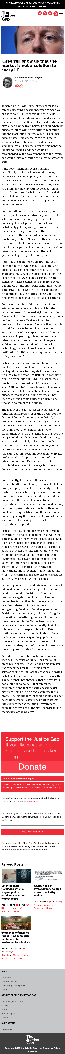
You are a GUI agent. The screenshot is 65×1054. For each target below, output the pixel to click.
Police (4, 1017)
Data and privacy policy (13, 985)
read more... (33, 801)
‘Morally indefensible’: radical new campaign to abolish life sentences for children (15, 937)
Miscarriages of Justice (13, 1001)
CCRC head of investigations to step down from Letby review (47, 890)
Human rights (8, 1013)
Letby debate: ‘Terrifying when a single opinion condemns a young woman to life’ (13, 892)
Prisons (5, 1009)
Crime (4, 1005)
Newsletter (6, 1029)
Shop (4, 989)
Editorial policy (9, 981)
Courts (5, 955)
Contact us (7, 977)
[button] (56, 14)
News (16, 911)
